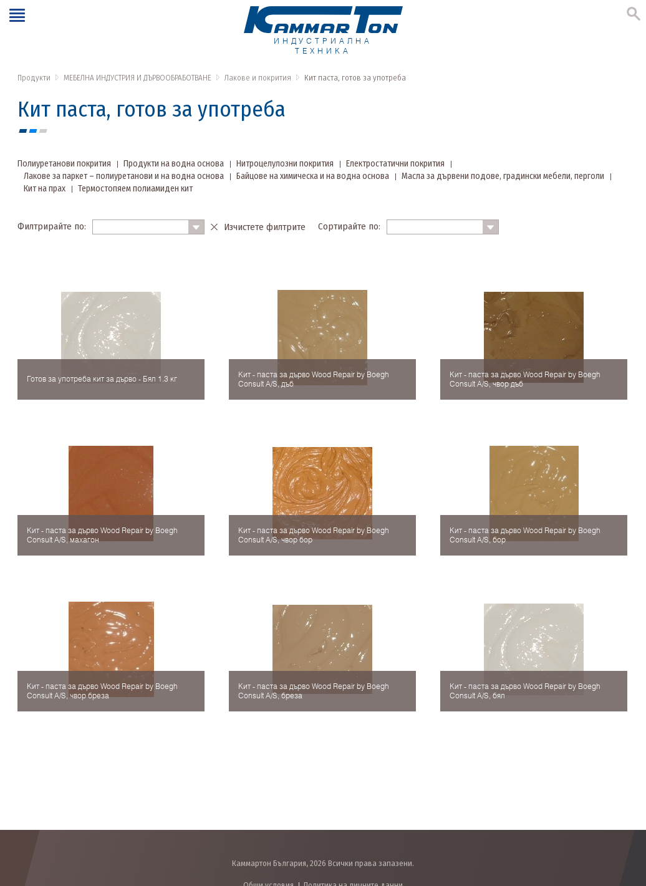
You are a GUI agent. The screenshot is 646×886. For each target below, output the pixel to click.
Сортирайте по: (349, 226)
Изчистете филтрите (265, 227)
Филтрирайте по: (51, 226)
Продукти (34, 77)
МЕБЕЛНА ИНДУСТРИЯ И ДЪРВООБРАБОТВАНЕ (137, 77)
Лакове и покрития (257, 77)
